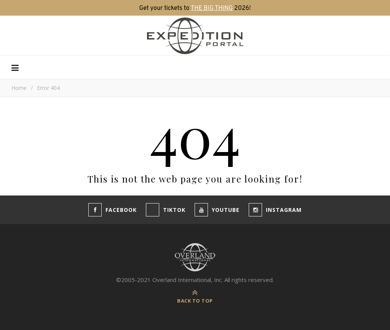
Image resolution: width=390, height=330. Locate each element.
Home (19, 87)
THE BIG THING (212, 8)
